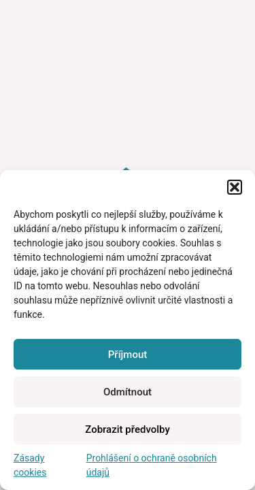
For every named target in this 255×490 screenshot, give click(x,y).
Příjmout (127, 354)
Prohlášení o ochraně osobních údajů (151, 465)
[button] (234, 187)
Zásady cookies (30, 465)
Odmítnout (127, 392)
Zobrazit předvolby (127, 429)
